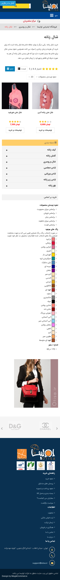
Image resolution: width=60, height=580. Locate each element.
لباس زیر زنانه (50, 180)
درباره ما (50, 537)
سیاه (51, 301)
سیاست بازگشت (47, 503)
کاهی (51, 328)
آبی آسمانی (48, 317)
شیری (51, 251)
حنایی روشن (48, 305)
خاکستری (49, 297)
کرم (51, 332)
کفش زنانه (51, 156)
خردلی (50, 282)
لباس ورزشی (50, 174)
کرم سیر (50, 274)
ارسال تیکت (48, 522)
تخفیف (50, 513)
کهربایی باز (49, 254)
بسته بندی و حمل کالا (45, 493)
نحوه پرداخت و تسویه (44, 488)
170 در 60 (51, 349)
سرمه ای (49, 266)
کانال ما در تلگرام (8, 3)
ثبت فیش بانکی (47, 517)
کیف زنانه (51, 150)
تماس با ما (49, 532)
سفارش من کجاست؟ (45, 498)
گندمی (50, 278)
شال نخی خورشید (15, 112)
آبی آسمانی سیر (47, 321)
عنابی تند (49, 309)
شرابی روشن (48, 247)
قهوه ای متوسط (47, 340)
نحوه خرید (49, 478)
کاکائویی (49, 286)
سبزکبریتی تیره (47, 258)
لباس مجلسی (50, 168)
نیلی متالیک (48, 262)
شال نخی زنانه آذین (45, 112)
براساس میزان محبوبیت (46, 209)
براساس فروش (49, 213)
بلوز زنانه (52, 186)
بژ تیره (50, 239)
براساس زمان (50, 217)
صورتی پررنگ (47, 313)
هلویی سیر (49, 336)
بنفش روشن (48, 325)
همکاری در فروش (46, 527)
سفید (51, 293)
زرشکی (50, 243)
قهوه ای (50, 290)
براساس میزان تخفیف (47, 221)
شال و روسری (49, 162)
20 (31, 77)
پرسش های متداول (45, 483)
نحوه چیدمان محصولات (47, 77)
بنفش (50, 270)
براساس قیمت (49, 225)
